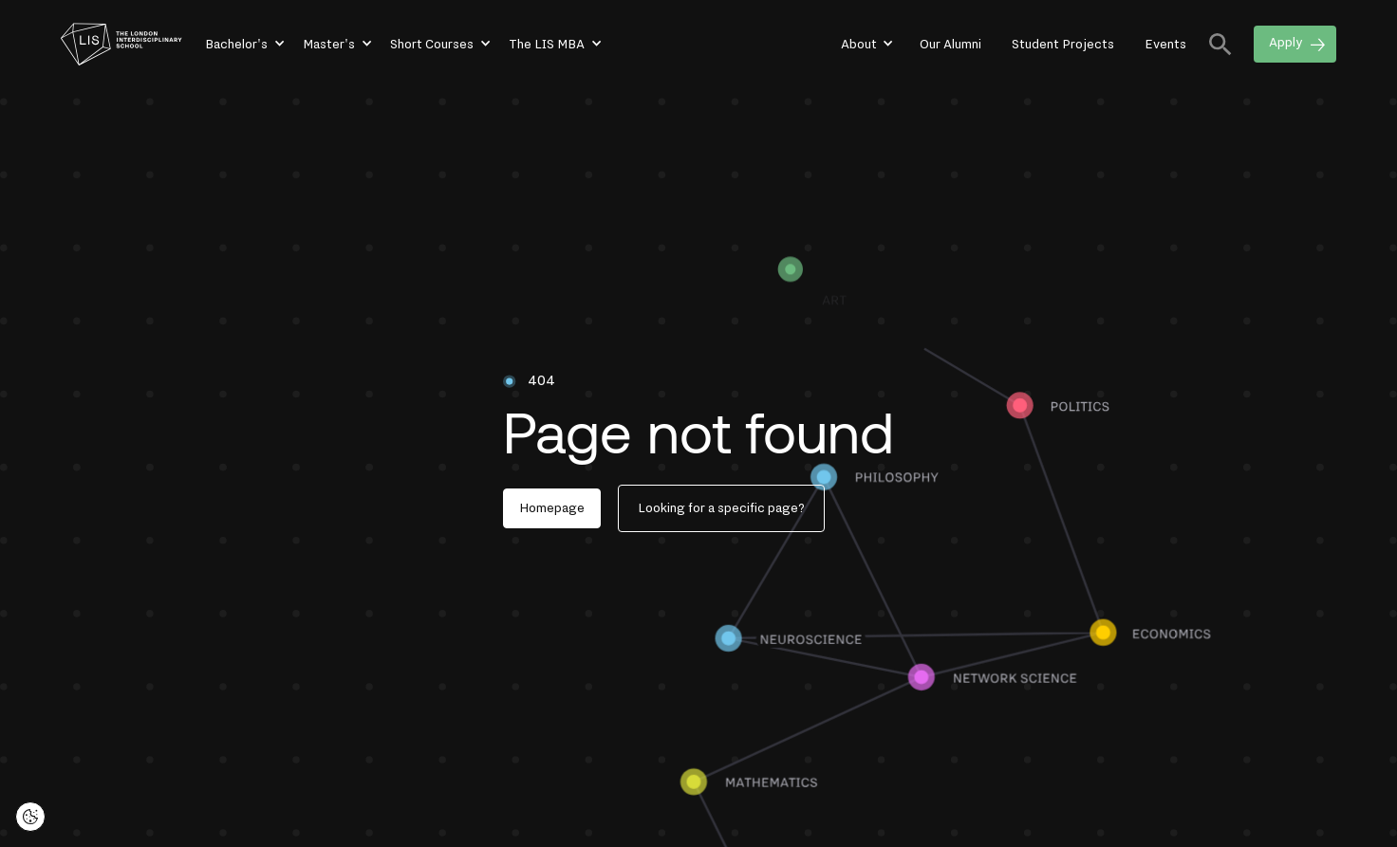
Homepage (552, 508)
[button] (244, 44)
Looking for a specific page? (721, 508)
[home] (121, 44)
